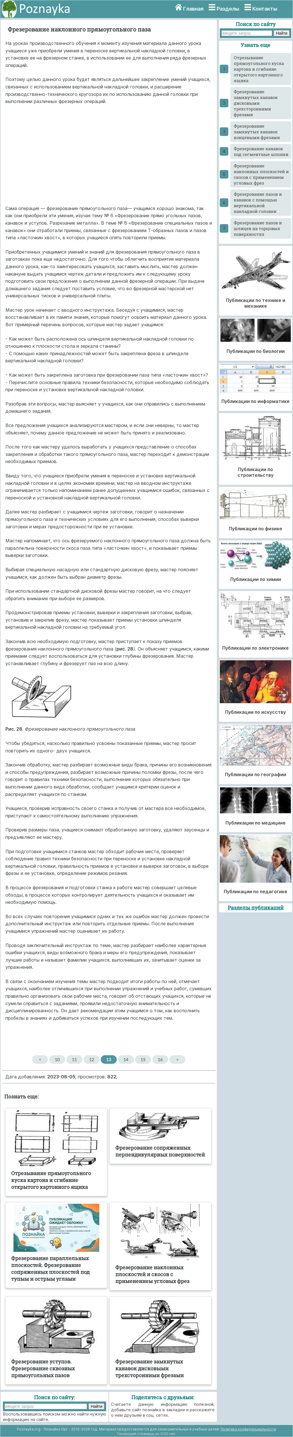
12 (91, 1059)
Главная (193, 9)
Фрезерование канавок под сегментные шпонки (261, 151)
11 (74, 1059)
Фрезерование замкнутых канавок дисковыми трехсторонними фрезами (256, 103)
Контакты (264, 9)
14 (125, 1059)
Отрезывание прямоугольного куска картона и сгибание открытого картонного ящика (259, 69)
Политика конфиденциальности (248, 1429)
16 (160, 1059)
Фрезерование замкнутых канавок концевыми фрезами (257, 131)
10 (57, 1059)
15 (142, 1059)
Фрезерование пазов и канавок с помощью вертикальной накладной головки (258, 202)
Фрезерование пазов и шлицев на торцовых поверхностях (258, 228)
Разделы (228, 9)
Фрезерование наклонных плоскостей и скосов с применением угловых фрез (261, 174)
